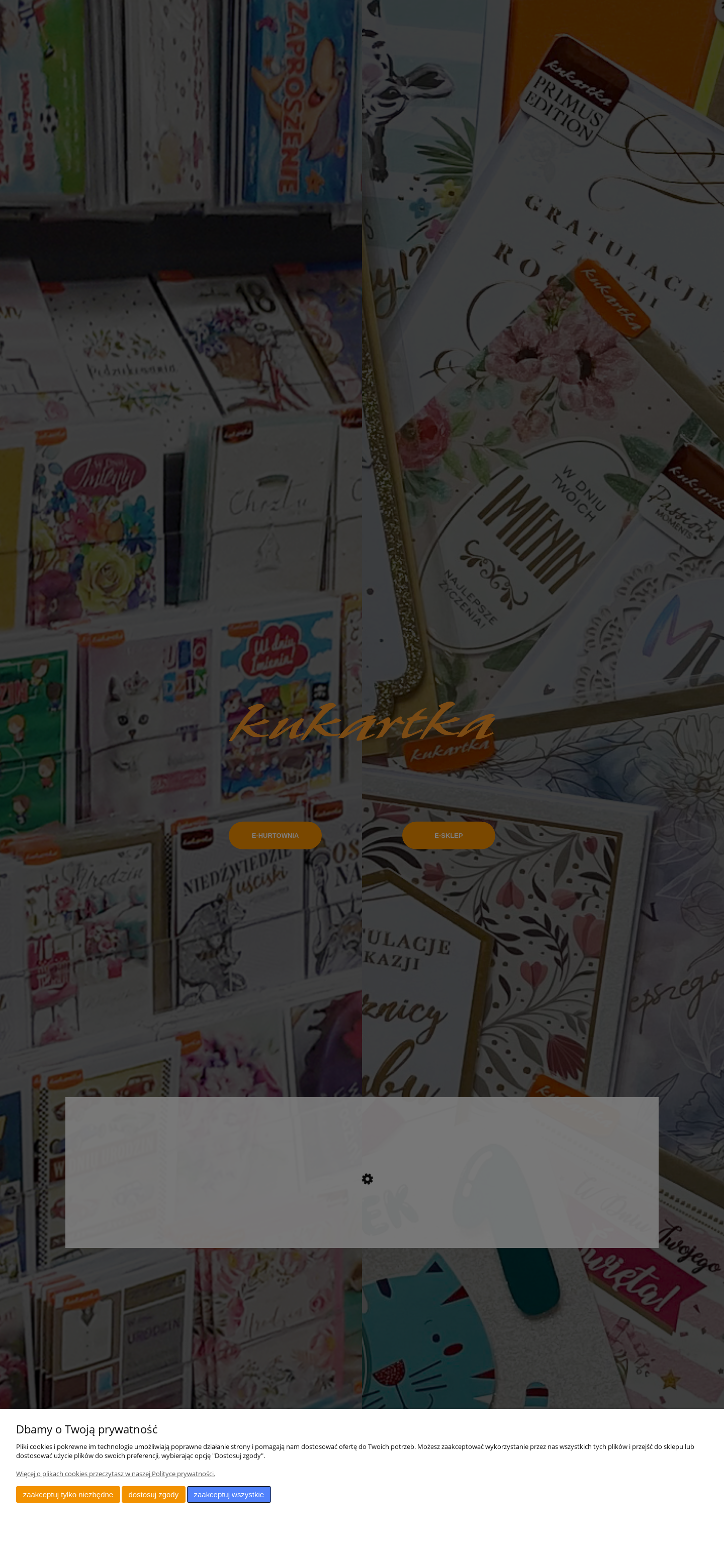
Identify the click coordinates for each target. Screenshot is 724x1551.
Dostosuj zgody (153, 1494)
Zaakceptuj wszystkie (229, 1494)
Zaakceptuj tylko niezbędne (68, 1494)
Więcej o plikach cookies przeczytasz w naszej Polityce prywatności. (115, 1473)
